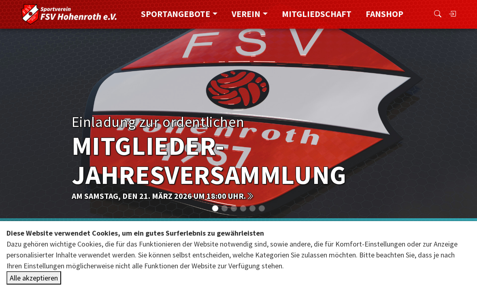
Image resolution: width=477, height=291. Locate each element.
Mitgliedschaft (316, 13)
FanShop (384, 13)
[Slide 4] (252, 208)
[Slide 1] (224, 208)
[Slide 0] (215, 208)
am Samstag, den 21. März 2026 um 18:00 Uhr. (163, 196)
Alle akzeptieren (34, 278)
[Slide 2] (233, 208)
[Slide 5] (261, 208)
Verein (246, 13)
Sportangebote (175, 13)
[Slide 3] (243, 208)
